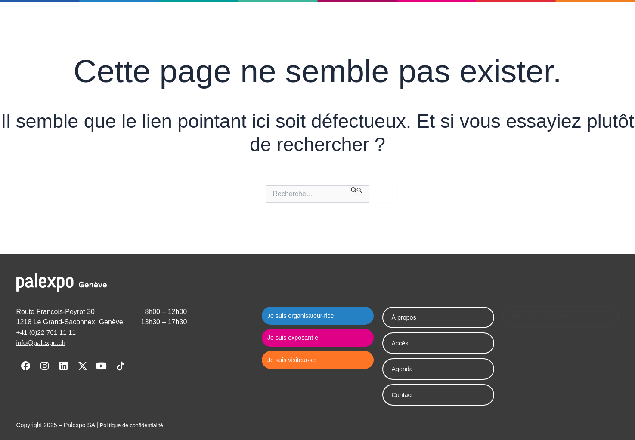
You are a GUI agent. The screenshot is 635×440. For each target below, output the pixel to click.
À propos (405, 317)
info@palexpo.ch (42, 342)
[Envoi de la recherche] (357, 189)
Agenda (230, 24)
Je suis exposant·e (434, 24)
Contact (269, 24)
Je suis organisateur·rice (345, 24)
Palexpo (188, 25)
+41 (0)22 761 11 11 (47, 332)
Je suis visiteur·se (512, 24)
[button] (578, 24)
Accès (401, 343)
